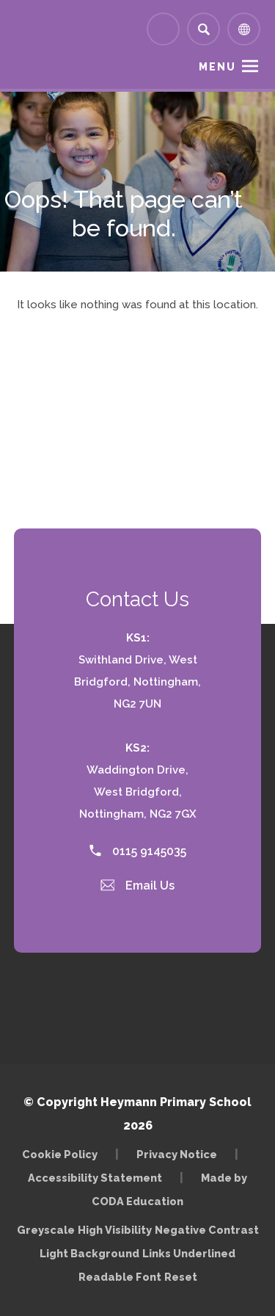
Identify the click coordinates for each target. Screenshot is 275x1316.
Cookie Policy (60, 1154)
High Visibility (115, 1230)
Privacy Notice (176, 1154)
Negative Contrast (207, 1230)
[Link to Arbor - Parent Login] (163, 29)
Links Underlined (188, 1253)
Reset (180, 1276)
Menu (217, 67)
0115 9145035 (137, 851)
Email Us (137, 886)
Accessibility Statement (95, 1177)
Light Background (89, 1253)
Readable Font (119, 1276)
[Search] (203, 29)
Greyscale (46, 1230)
